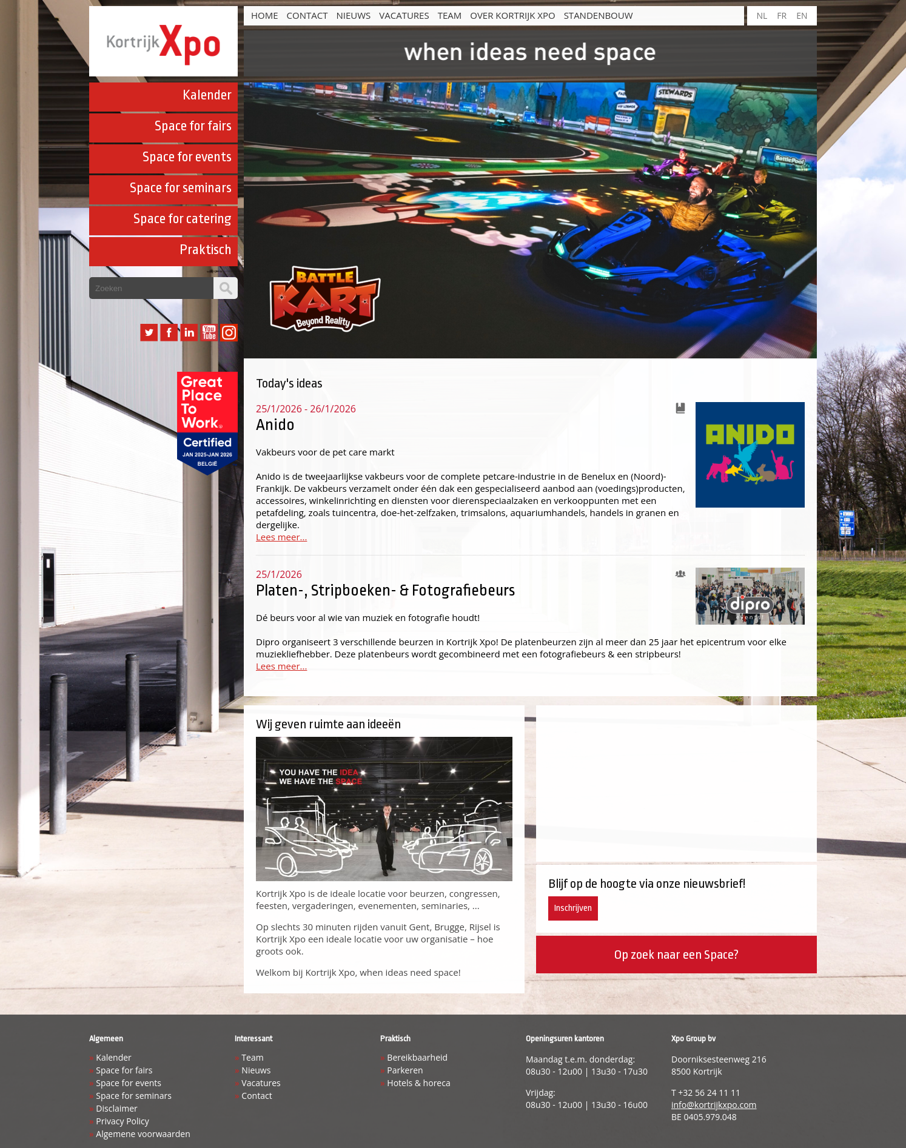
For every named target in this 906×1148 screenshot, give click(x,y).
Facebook (169, 332)
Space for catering (182, 219)
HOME (264, 15)
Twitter (149, 332)
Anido (275, 424)
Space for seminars (181, 188)
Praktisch (206, 250)
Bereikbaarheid (417, 1057)
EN (801, 15)
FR (782, 15)
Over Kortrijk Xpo (512, 15)
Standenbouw (598, 15)
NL (761, 15)
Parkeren (405, 1070)
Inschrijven (573, 908)
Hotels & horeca (418, 1083)
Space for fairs (193, 126)
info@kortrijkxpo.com (714, 1104)
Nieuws (353, 15)
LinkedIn (189, 332)
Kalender (207, 95)
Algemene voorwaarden (143, 1134)
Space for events (187, 157)
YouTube (209, 332)
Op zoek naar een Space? (676, 954)
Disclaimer (116, 1108)
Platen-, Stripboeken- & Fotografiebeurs (385, 590)
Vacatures (404, 15)
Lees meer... (281, 537)
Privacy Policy (122, 1121)
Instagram (229, 332)
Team (450, 15)
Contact (307, 15)
